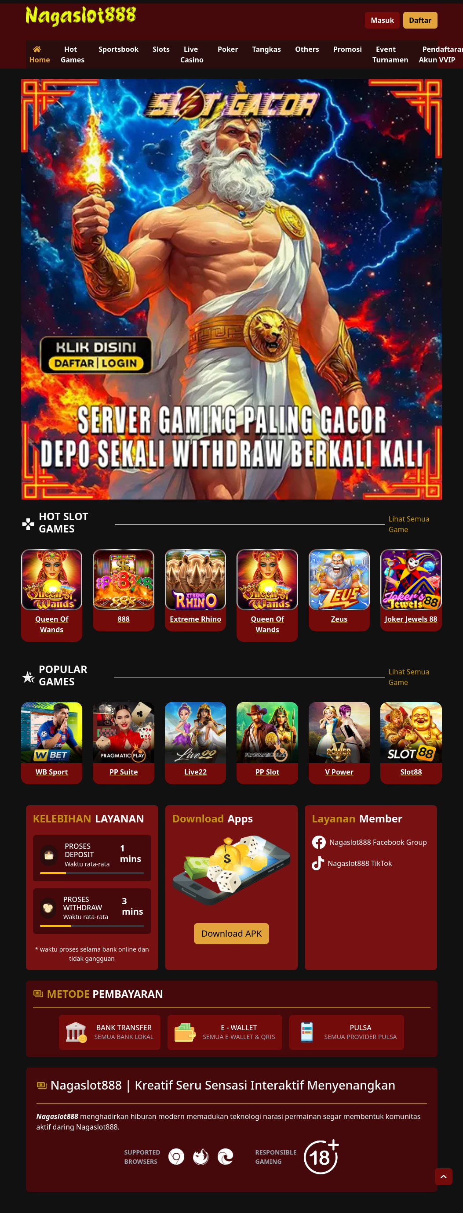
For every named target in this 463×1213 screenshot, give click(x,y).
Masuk (382, 20)
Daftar (420, 20)
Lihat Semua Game (409, 524)
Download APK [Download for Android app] (231, 933)
